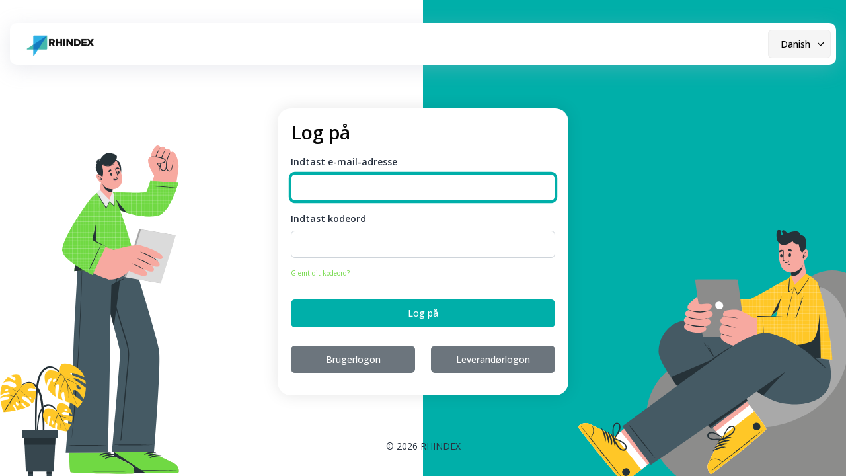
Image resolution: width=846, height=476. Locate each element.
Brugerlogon (353, 359)
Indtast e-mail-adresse (344, 161)
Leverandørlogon (493, 359)
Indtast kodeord (328, 218)
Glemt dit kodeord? (320, 273)
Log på (423, 313)
